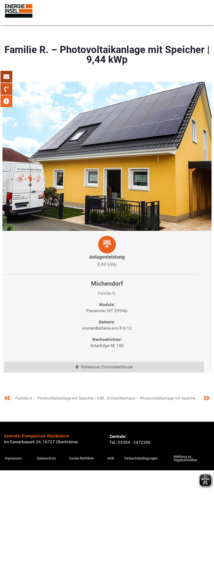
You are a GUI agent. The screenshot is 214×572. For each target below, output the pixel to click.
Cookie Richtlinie (81, 458)
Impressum (13, 458)
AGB (110, 458)
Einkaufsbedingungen (141, 458)
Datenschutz (46, 458)
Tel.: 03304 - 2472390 (130, 442)
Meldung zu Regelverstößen (185, 458)
